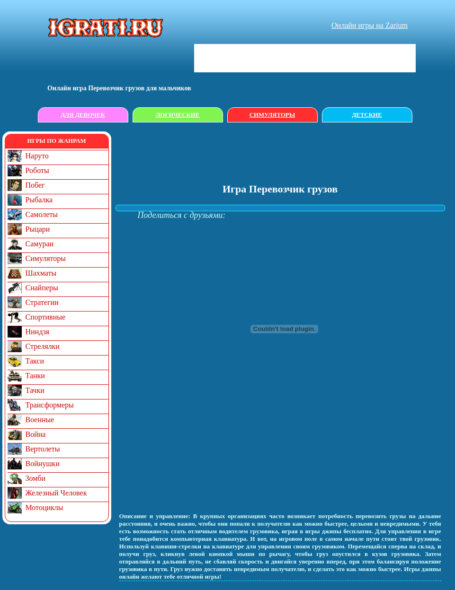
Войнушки (43, 464)
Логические (178, 115)
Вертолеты (43, 449)
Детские (367, 115)
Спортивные (46, 317)
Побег (35, 185)
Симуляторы (272, 115)
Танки (35, 376)
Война (36, 434)
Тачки (35, 390)
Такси (35, 361)
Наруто (37, 156)
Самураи (40, 244)
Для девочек (83, 115)
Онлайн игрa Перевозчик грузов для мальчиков (119, 88)
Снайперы (42, 288)
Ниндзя (38, 332)
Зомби (36, 478)
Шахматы (41, 273)
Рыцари (38, 229)
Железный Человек (56, 493)
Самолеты (42, 214)
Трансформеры (50, 405)
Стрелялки (43, 346)
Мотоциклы (44, 507)
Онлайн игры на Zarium (369, 25)
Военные (40, 420)
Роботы (37, 170)
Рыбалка (39, 200)
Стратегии (42, 302)
